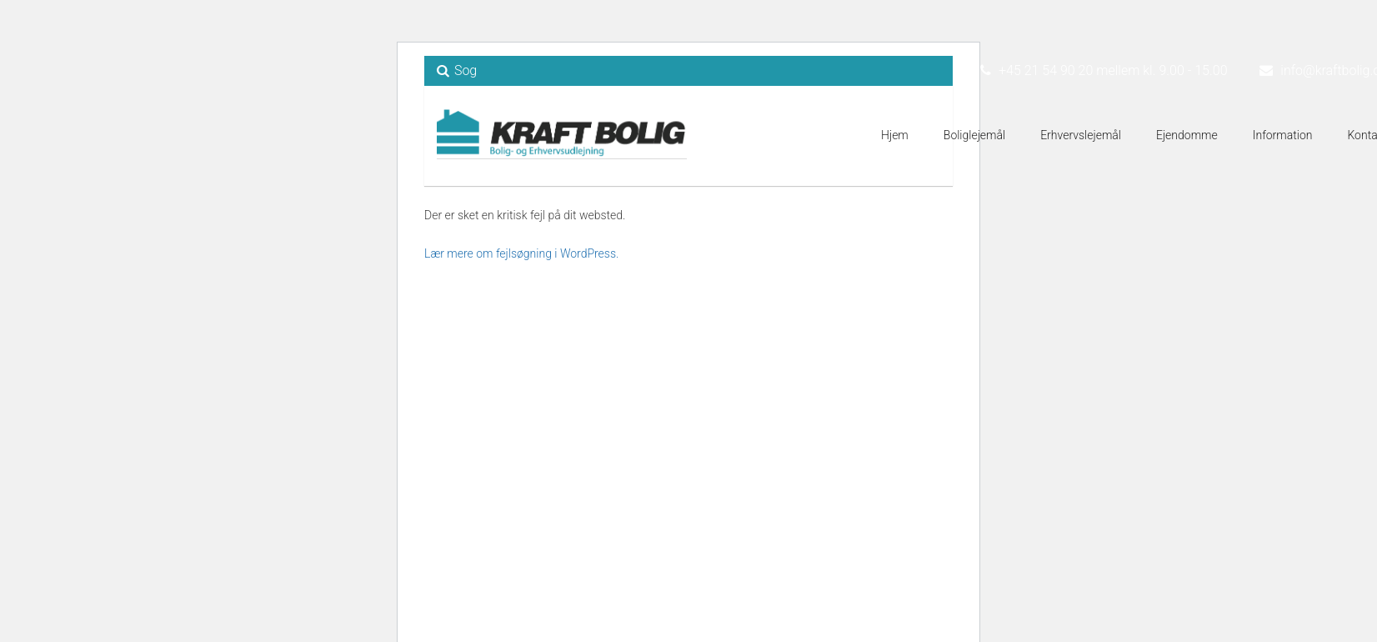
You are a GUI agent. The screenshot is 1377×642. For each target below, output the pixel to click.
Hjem (895, 135)
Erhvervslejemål (1080, 135)
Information (1283, 135)
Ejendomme (1187, 135)
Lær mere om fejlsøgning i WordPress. (521, 253)
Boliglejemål (974, 135)
